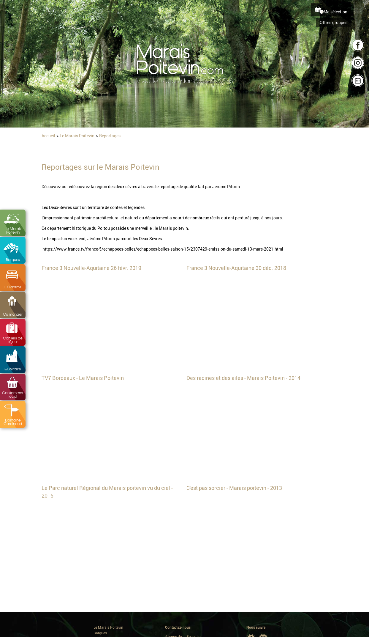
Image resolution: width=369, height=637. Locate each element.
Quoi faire (12, 369)
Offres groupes (333, 22)
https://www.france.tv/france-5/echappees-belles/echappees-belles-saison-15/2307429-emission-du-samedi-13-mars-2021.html (162, 249)
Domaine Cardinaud (13, 421)
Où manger (13, 314)
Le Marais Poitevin (13, 230)
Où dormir (12, 287)
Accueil (48, 136)
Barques (13, 259)
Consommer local (12, 394)
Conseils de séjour (13, 339)
